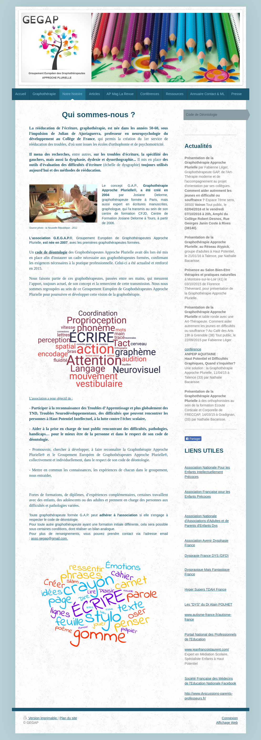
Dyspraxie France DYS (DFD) (207, 556)
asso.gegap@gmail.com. (49, 538)
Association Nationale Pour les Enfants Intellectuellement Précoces (207, 472)
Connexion (230, 718)
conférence (193, 349)
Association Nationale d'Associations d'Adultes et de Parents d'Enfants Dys (207, 520)
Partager (193, 439)
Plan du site (68, 718)
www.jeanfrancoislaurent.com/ (207, 649)
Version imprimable (40, 718)
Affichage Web (227, 723)
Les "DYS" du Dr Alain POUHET (208, 604)
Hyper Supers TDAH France (205, 589)
